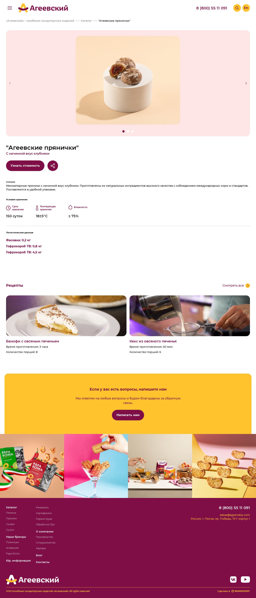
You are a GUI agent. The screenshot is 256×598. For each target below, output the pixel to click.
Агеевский (12, 547)
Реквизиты (42, 507)
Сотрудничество (46, 542)
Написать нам (128, 415)
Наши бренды (16, 537)
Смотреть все (233, 285)
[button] (123, 131)
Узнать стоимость (25, 165)
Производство (44, 537)
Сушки (10, 529)
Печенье (11, 512)
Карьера (41, 548)
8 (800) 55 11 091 (211, 8)
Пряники (11, 518)
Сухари (10, 524)
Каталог (11, 507)
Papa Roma (12, 553)
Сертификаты (44, 513)
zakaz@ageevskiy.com (235, 515)
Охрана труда (44, 518)
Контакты (43, 562)
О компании (45, 531)
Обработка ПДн (45, 524)
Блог (39, 555)
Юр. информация (18, 560)
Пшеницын (12, 542)
